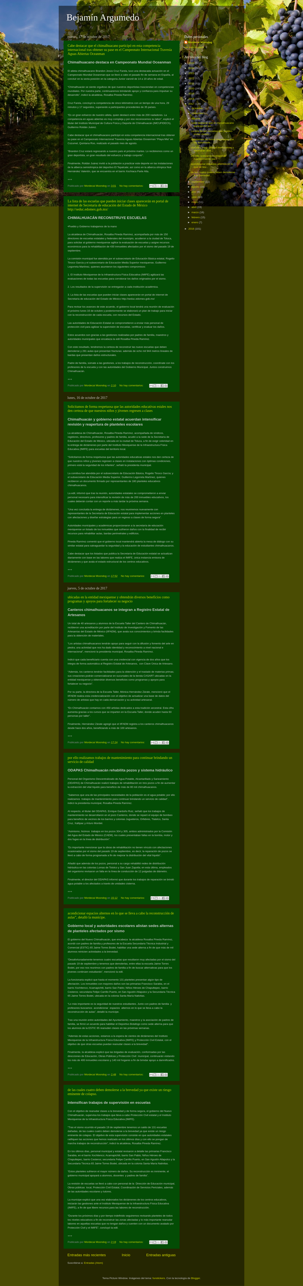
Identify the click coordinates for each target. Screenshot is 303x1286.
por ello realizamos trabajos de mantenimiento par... (208, 157)
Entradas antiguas (161, 1255)
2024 (191, 68)
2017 (191, 103)
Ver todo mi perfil (194, 47)
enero (195, 222)
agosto (196, 186)
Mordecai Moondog (200, 42)
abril (194, 207)
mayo (195, 202)
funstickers (158, 1278)
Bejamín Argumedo (102, 17)
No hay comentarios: (131, 185)
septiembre (198, 181)
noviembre (198, 113)
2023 (191, 73)
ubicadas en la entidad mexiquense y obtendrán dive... (212, 149)
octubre (196, 118)
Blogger (195, 1278)
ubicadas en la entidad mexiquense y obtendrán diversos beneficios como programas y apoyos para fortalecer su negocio (118, 599)
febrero (196, 217)
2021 (191, 83)
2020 (191, 88)
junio (195, 197)
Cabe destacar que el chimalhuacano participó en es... (212, 124)
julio (194, 191)
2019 (191, 93)
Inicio (126, 1255)
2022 (191, 78)
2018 (191, 98)
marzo (195, 212)
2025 (191, 63)
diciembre (197, 108)
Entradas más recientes (86, 1255)
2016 (191, 228)
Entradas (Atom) (93, 1262)
